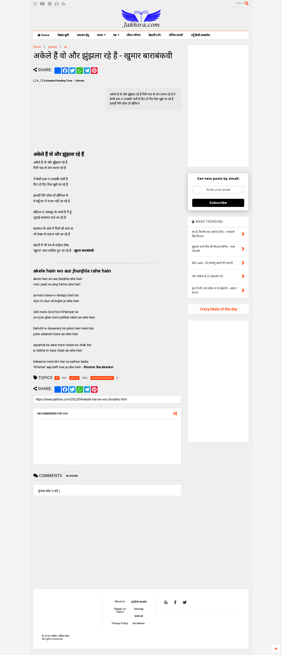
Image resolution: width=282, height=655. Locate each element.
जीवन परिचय (133, 35)
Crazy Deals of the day (218, 309)
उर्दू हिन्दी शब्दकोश (200, 35)
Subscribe (218, 203)
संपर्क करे (138, 616)
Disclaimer (138, 623)
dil (65, 46)
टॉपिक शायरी (176, 35)
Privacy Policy (120, 623)
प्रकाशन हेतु (83, 35)
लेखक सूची (63, 35)
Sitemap (138, 609)
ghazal (52, 46)
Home (43, 35)
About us (120, 601)
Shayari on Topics (120, 610)
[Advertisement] (67, 116)
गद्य (116, 35)
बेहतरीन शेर (155, 35)
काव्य (101, 35)
